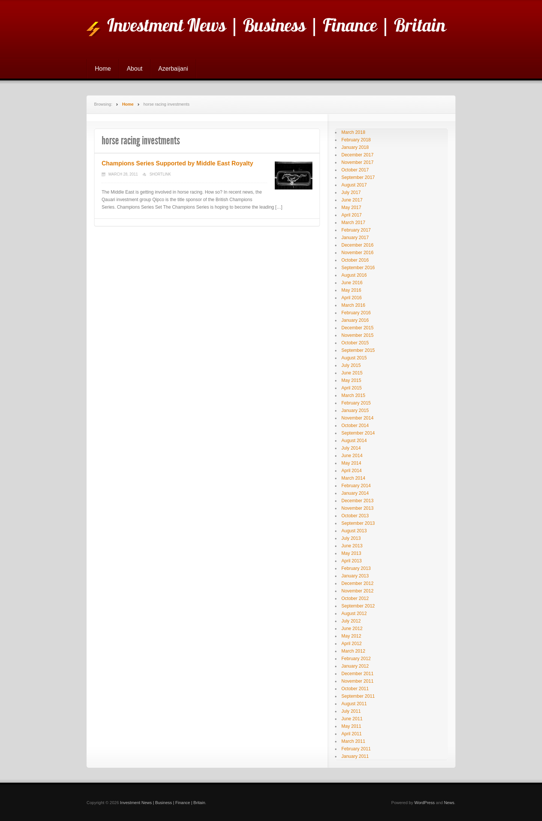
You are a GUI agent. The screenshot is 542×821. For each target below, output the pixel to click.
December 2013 (357, 500)
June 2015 (351, 373)
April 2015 (351, 388)
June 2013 (351, 545)
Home (103, 68)
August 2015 (354, 358)
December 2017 (357, 155)
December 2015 (357, 327)
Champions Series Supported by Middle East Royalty (177, 163)
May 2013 (351, 553)
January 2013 (355, 576)
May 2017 (351, 207)
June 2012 (351, 628)
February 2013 (356, 568)
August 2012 (354, 613)
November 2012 (357, 591)
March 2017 (353, 222)
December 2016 (357, 245)
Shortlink (160, 174)
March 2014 (353, 478)
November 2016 (357, 252)
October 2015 (355, 342)
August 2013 (354, 530)
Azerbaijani (173, 68)
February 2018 (356, 139)
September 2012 (358, 606)
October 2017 (355, 170)
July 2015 (351, 365)
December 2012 (357, 583)
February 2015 (356, 403)
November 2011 (357, 681)
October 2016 (355, 260)
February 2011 (356, 748)
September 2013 (358, 523)
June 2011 (351, 718)
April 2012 (351, 643)
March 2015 (353, 395)
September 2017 (358, 177)
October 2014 (355, 425)
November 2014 (357, 418)
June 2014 (351, 455)
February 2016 (356, 312)
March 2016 (353, 305)
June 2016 (351, 282)
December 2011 (357, 673)
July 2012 (351, 621)
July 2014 (351, 448)
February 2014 (356, 485)
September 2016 (358, 267)
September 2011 (358, 696)
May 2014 (351, 463)
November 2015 (357, 335)
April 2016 (351, 297)
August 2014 (354, 440)
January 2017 (355, 237)
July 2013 (351, 538)
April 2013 (351, 560)
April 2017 (351, 215)
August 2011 (354, 703)
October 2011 (355, 688)
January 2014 (355, 493)
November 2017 (357, 162)
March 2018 (353, 132)
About (135, 68)
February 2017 (356, 230)
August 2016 (354, 275)
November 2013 (357, 508)
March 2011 (353, 741)
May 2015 (351, 380)
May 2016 (351, 290)
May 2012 (351, 636)
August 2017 (354, 185)
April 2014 (351, 470)
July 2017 (351, 192)
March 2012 (353, 651)
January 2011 (355, 756)
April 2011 (351, 733)
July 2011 (351, 711)
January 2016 (355, 320)
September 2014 (358, 433)
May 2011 (351, 726)
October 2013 (355, 515)
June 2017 (351, 200)
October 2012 (355, 598)
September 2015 (358, 350)
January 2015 (355, 410)
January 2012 (355, 666)
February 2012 (356, 658)
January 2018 (355, 147)
